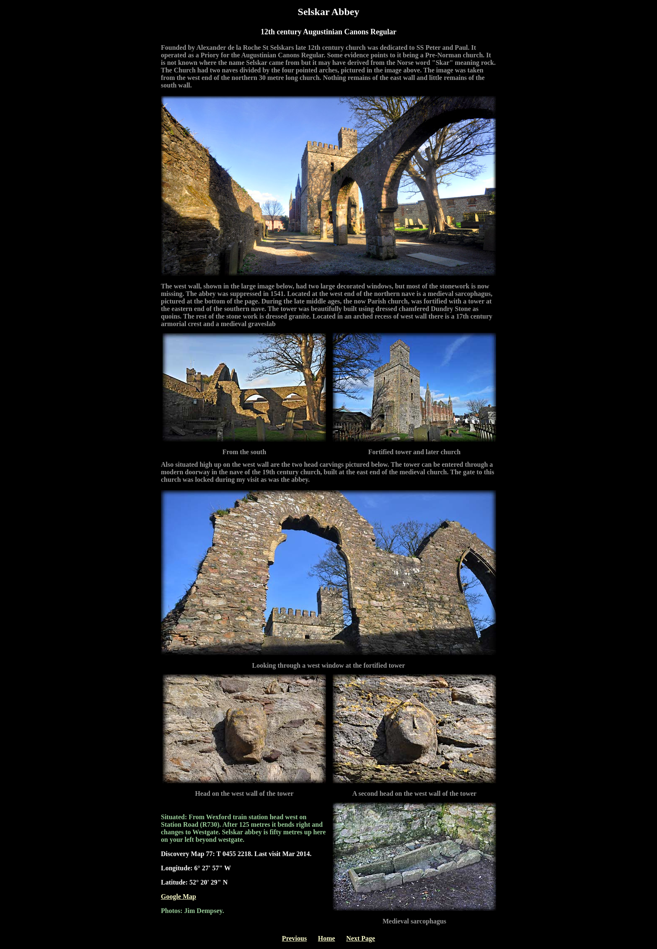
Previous (294, 938)
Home (326, 938)
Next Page (360, 938)
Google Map (178, 896)
